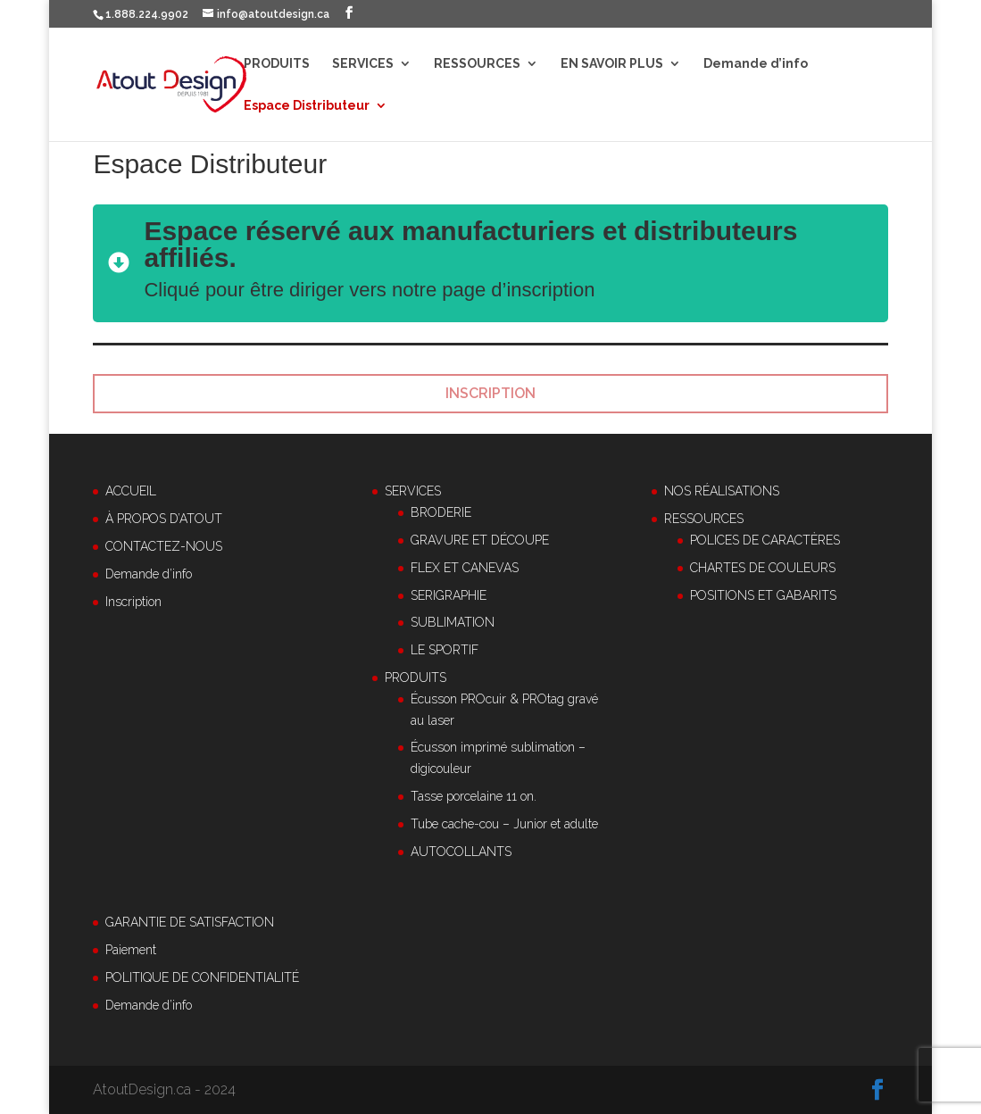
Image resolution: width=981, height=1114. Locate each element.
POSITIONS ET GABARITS (763, 595)
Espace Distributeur (307, 105)
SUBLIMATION (453, 622)
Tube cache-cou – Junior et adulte (504, 824)
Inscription (133, 601)
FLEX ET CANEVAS (465, 568)
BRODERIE (441, 512)
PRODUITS (277, 64)
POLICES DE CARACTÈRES (765, 540)
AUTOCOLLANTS (461, 851)
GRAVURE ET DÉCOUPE (480, 540)
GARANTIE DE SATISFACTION (189, 922)
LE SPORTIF (444, 650)
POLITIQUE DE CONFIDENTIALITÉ (202, 977)
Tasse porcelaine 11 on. (473, 796)
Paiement (130, 950)
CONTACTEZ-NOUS (163, 546)
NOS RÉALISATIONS (721, 491)
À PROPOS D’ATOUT (163, 518)
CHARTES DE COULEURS (763, 568)
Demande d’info (755, 64)
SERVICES (363, 64)
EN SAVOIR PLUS (612, 64)
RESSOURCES (477, 64)
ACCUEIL (130, 491)
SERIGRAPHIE (448, 595)
